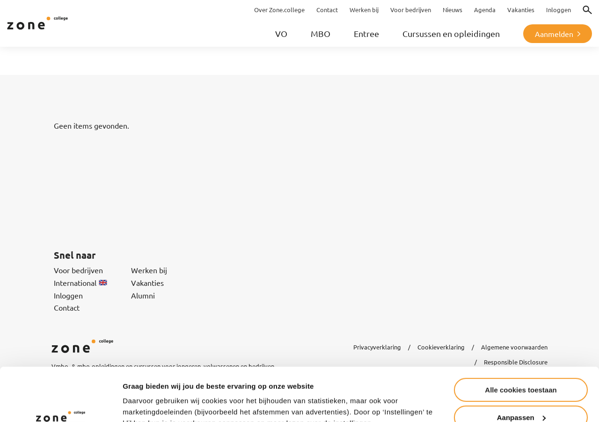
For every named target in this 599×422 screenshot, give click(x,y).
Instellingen (142, 403)
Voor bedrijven (78, 270)
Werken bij (149, 270)
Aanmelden (554, 33)
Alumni (143, 295)
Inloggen (68, 295)
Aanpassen (521, 372)
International (80, 282)
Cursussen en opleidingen (451, 33)
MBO (320, 33)
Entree (366, 33)
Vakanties (147, 282)
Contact (67, 307)
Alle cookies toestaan (520, 344)
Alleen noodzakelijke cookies (521, 399)
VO (281, 33)
